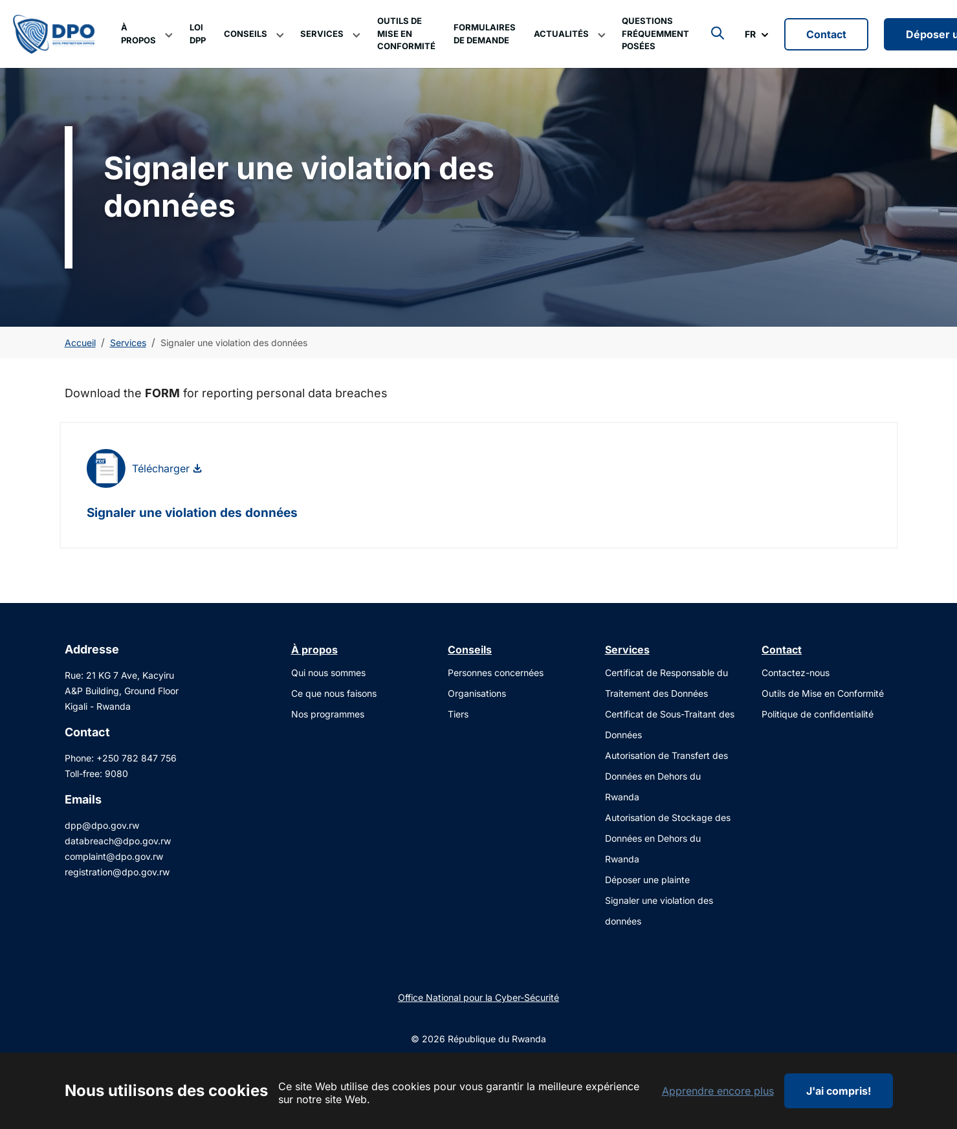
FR (750, 46)
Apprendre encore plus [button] (718, 1090)
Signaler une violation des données (192, 538)
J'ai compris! (838, 1090)
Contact (826, 47)
